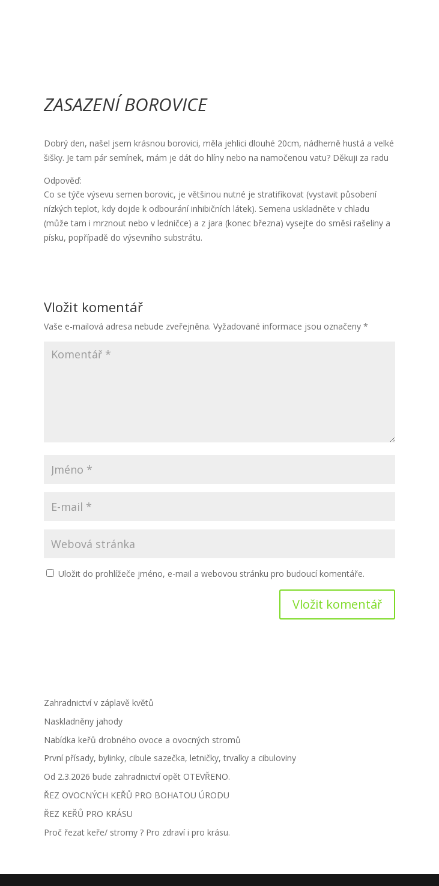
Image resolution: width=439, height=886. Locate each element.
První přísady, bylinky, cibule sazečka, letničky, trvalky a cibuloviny (170, 758)
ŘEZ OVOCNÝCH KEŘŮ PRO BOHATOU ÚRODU (136, 795)
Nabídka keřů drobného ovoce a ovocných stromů (142, 740)
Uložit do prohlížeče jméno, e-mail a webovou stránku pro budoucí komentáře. (211, 573)
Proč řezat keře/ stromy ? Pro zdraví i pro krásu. (137, 832)
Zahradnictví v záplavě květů (99, 702)
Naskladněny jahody (83, 721)
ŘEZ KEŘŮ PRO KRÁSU (88, 813)
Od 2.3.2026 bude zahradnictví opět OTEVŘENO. (137, 776)
